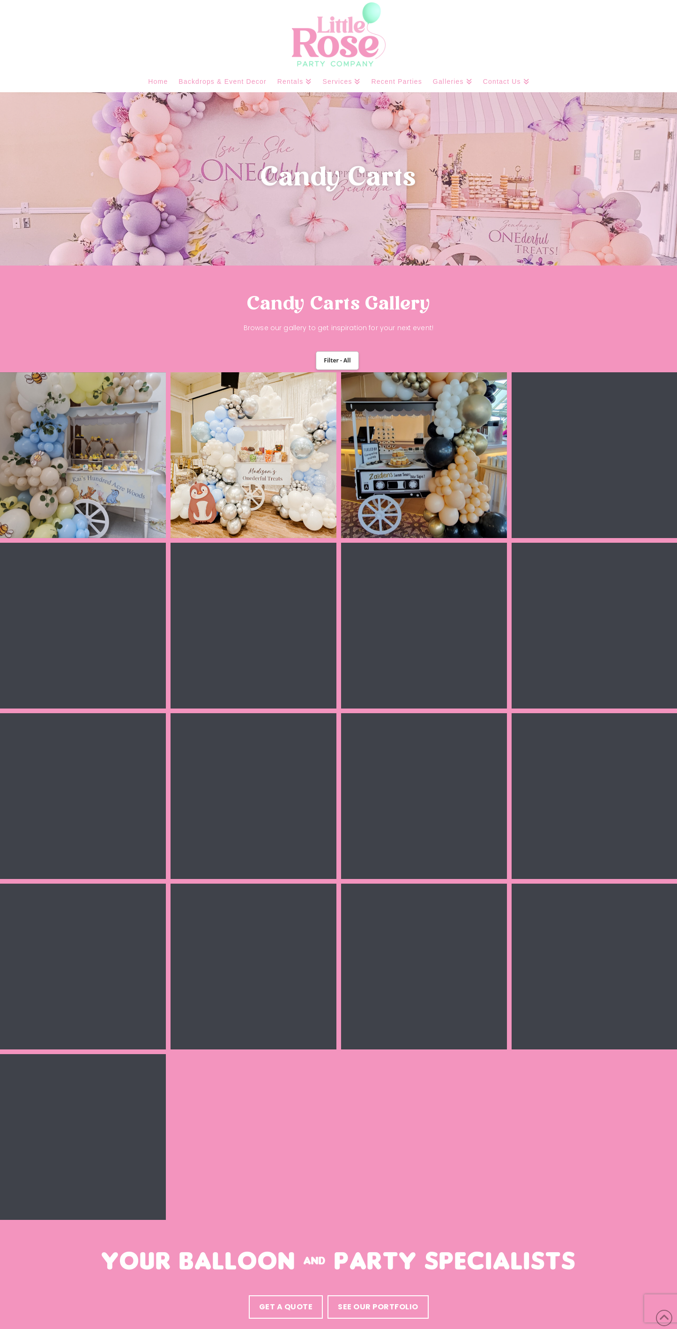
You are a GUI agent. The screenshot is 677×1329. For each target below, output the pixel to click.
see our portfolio (378, 1306)
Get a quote (286, 1306)
